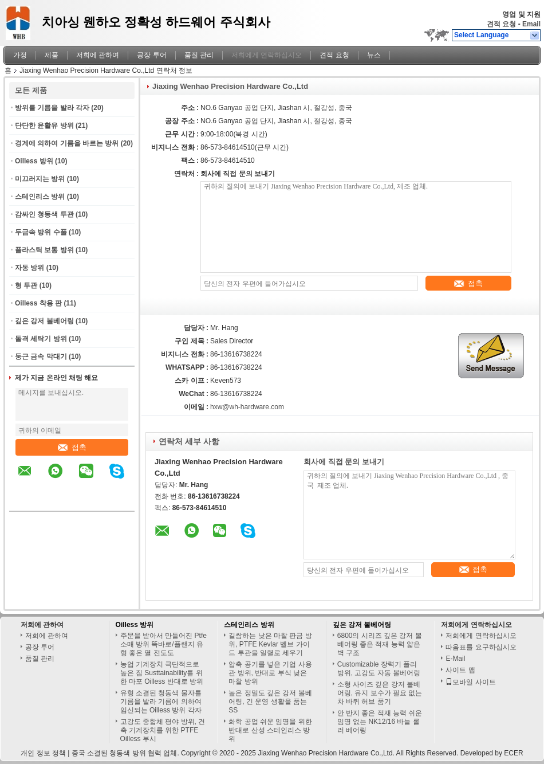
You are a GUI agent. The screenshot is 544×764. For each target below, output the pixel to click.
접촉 (72, 447)
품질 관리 (199, 55)
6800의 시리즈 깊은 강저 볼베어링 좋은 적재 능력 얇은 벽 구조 (379, 644)
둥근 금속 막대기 (41, 356)
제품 (51, 55)
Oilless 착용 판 (38, 303)
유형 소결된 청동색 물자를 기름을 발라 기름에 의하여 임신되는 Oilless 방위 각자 (161, 701)
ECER (513, 753)
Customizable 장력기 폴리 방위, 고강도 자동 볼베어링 (378, 668)
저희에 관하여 (97, 55)
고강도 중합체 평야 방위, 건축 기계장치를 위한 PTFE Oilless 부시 (163, 730)
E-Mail (455, 659)
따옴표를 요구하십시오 (481, 647)
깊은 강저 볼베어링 (44, 321)
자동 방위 (29, 268)
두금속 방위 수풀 (41, 232)
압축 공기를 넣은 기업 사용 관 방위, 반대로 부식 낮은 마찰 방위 (270, 672)
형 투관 (26, 285)
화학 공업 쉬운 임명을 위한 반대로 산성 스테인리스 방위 (270, 730)
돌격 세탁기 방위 (41, 339)
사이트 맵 (460, 670)
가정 (20, 55)
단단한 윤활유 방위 (44, 126)
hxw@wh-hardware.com (247, 407)
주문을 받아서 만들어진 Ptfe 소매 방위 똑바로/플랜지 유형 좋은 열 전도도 (163, 644)
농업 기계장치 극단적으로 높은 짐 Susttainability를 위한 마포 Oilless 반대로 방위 (161, 672)
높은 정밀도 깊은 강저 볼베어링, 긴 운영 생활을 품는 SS (270, 701)
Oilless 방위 (34, 161)
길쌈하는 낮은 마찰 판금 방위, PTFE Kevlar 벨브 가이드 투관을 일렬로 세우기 (270, 644)
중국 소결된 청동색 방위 (109, 753)
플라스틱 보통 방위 (44, 250)
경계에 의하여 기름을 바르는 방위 (67, 143)
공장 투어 (151, 55)
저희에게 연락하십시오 (266, 55)
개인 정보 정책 (43, 753)
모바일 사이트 (470, 682)
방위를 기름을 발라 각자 (52, 108)
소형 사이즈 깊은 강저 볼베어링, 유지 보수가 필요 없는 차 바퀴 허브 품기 (380, 693)
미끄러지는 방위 (40, 179)
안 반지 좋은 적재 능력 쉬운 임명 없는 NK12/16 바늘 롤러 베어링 (380, 721)
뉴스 (374, 55)
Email (531, 24)
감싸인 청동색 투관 (44, 214)
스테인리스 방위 (40, 197)
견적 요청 (501, 24)
